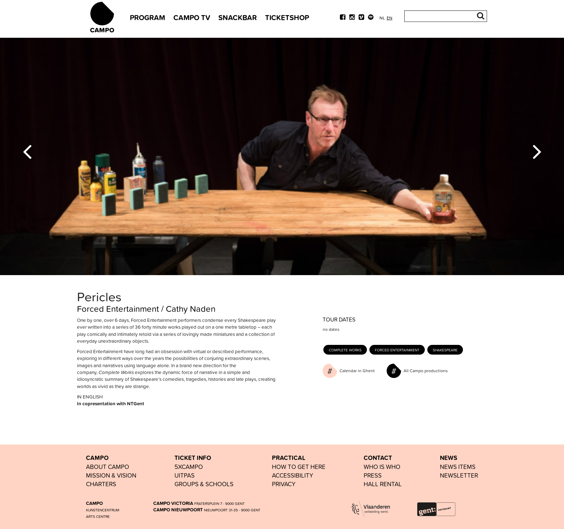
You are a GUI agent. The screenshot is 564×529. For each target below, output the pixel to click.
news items (458, 466)
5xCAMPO (188, 466)
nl (382, 17)
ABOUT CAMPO (107, 466)
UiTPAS (184, 475)
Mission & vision (111, 475)
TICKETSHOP (287, 17)
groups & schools (203, 484)
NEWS (448, 457)
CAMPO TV (191, 17)
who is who (382, 466)
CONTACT (378, 457)
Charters (101, 484)
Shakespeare (445, 349)
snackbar (237, 17)
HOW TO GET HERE (299, 466)
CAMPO (97, 457)
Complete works (345, 349)
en (389, 17)
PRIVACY (284, 484)
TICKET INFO (192, 457)
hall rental (383, 484)
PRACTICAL (288, 457)
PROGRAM (147, 17)
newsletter (459, 475)
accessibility (292, 475)
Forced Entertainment (397, 349)
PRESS (373, 475)
